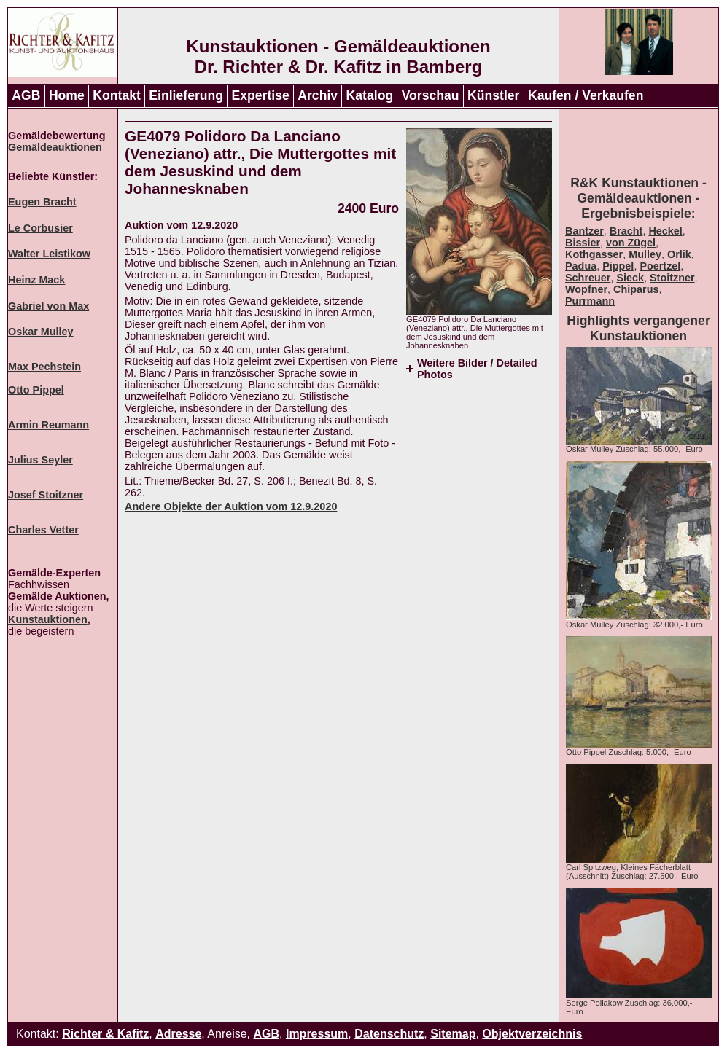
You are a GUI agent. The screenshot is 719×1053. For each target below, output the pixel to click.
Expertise (260, 95)
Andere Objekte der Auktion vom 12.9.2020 (231, 506)
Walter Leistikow (49, 253)
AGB (26, 95)
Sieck (630, 277)
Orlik (679, 254)
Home (67, 95)
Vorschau (430, 95)
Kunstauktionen (48, 619)
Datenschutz (389, 1033)
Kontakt (117, 95)
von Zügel (631, 242)
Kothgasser (594, 254)
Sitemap (452, 1033)
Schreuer (587, 277)
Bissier (582, 242)
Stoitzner (672, 277)
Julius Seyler (40, 460)
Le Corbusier (40, 228)
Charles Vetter (43, 530)
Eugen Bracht (42, 202)
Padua (580, 266)
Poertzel (660, 266)
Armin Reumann (48, 425)
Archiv (318, 95)
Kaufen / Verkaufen (585, 95)
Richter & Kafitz (105, 1033)
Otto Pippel (36, 390)
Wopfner (586, 289)
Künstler (493, 95)
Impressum (317, 1033)
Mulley (645, 254)
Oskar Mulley (41, 331)
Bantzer (584, 231)
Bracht (626, 231)
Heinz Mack (36, 280)
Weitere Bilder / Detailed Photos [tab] (477, 368)
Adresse (178, 1033)
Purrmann (590, 301)
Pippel (618, 266)
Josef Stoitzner (45, 495)
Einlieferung (186, 95)
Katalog (370, 95)
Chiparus (635, 289)
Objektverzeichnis (532, 1033)
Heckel (665, 231)
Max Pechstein (44, 366)
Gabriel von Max (48, 306)
